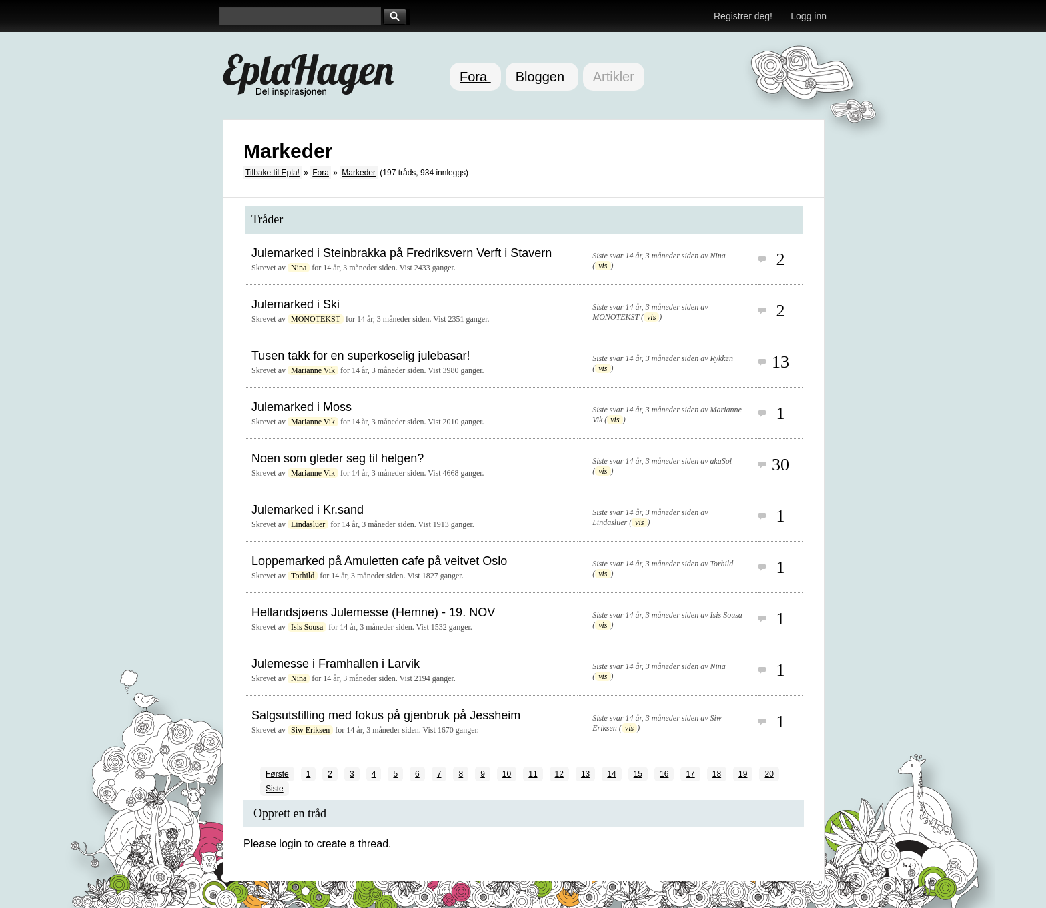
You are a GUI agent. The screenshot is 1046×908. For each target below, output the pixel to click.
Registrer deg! (743, 16)
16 (664, 774)
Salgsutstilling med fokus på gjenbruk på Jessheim (385, 715)
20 (768, 774)
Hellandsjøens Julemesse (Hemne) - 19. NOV (373, 612)
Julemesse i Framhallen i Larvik (335, 663)
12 (559, 774)
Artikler (613, 76)
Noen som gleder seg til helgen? (337, 458)
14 (611, 774)
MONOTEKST (315, 319)
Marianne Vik (313, 370)
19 (742, 774)
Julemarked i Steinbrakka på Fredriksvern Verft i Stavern (401, 253)
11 (532, 774)
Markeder (359, 172)
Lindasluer (308, 524)
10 (506, 774)
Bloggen (542, 76)
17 (690, 774)
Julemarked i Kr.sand (307, 509)
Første (277, 774)
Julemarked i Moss (301, 407)
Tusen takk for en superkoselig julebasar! (360, 355)
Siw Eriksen (310, 730)
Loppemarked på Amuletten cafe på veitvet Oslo (379, 561)
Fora (475, 76)
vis (602, 265)
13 (585, 774)
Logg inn (809, 16)
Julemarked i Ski (295, 304)
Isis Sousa (307, 627)
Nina (298, 267)
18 (716, 774)
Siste (275, 788)
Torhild (302, 575)
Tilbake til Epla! (272, 172)
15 (638, 774)
